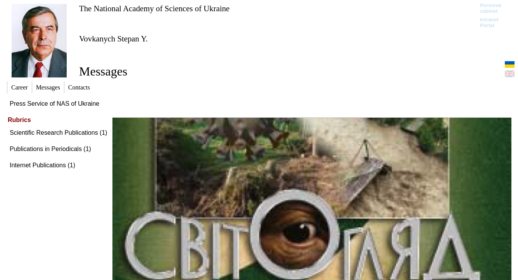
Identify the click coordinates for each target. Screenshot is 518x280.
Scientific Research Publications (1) (58, 132)
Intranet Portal (489, 22)
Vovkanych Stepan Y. (113, 38)
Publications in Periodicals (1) (50, 149)
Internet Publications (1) (42, 165)
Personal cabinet (490, 8)
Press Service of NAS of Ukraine (54, 103)
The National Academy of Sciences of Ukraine (154, 8)
